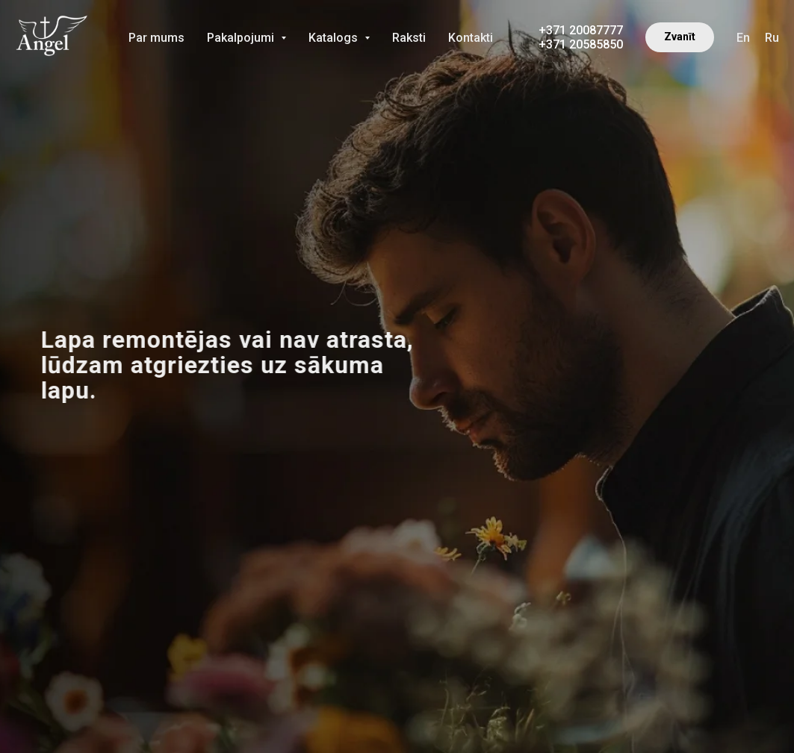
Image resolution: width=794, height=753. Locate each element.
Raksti (409, 38)
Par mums (156, 38)
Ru (772, 38)
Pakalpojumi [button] (242, 38)
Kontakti (470, 38)
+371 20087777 (581, 30)
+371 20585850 (581, 44)
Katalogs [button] (334, 38)
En (743, 38)
